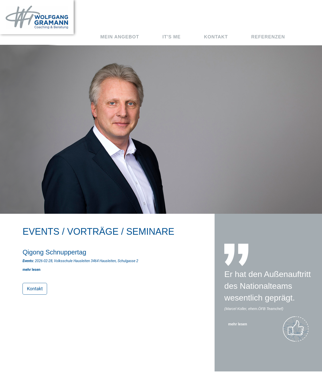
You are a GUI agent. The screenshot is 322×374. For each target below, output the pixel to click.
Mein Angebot (119, 37)
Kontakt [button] (35, 288)
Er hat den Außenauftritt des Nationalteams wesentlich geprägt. (267, 286)
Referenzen (268, 37)
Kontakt (216, 37)
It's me (171, 37)
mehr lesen (237, 324)
